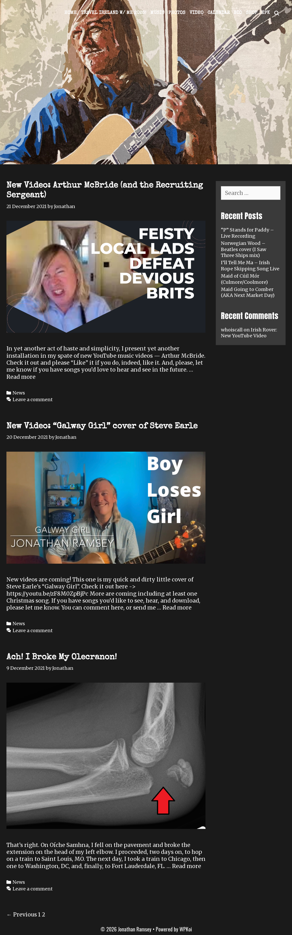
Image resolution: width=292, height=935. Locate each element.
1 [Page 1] (39, 914)
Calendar (219, 13)
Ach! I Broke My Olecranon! (61, 657)
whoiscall (232, 330)
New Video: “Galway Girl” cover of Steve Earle (101, 426)
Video (196, 13)
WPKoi (185, 929)
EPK (265, 13)
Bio (238, 13)
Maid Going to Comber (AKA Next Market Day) (247, 292)
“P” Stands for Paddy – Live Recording (247, 233)
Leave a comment (33, 399)
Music (157, 13)
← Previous (21, 914)
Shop (251, 13)
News (19, 393)
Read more (21, 376)
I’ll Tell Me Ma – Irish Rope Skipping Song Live (250, 265)
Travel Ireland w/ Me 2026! (113, 13)
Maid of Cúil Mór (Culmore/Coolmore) (244, 279)
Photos (176, 13)
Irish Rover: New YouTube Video (249, 333)
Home (70, 13)
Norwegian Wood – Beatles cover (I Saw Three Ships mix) (243, 249)
